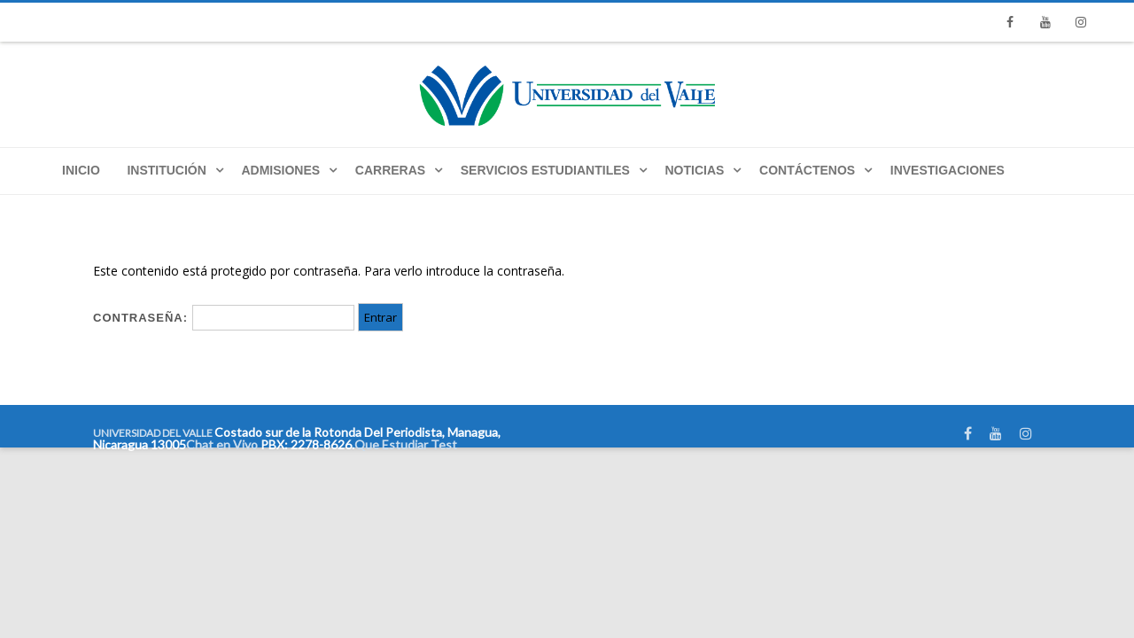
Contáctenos (807, 170)
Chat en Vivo (222, 444)
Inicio (81, 170)
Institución (166, 170)
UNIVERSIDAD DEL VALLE (153, 433)
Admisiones (280, 170)
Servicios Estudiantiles (545, 170)
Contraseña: (223, 318)
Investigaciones (947, 170)
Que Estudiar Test (405, 444)
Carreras (390, 170)
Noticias (695, 170)
